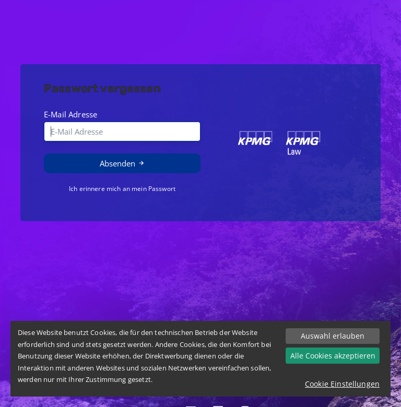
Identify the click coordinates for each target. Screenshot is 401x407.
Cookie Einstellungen (342, 384)
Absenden (122, 163)
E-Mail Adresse (70, 114)
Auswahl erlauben (332, 336)
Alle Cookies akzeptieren (332, 356)
